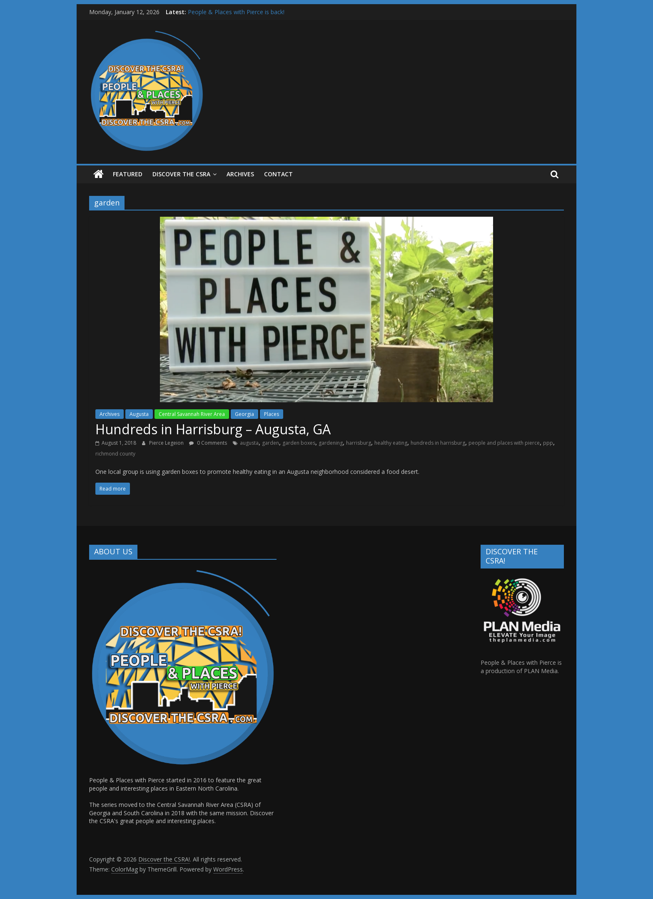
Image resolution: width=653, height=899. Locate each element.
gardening (331, 442)
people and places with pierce (504, 442)
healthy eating (390, 442)
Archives (110, 414)
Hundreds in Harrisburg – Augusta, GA (213, 429)
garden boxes (298, 442)
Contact (278, 174)
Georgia (244, 414)
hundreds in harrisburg (438, 442)
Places (271, 414)
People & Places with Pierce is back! (236, 12)
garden (270, 442)
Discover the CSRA (181, 174)
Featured (127, 174)
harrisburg (358, 442)
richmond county (115, 453)
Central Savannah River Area (192, 414)
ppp (548, 442)
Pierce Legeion (167, 442)
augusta (249, 442)
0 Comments (208, 442)
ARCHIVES (240, 174)
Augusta (139, 414)
